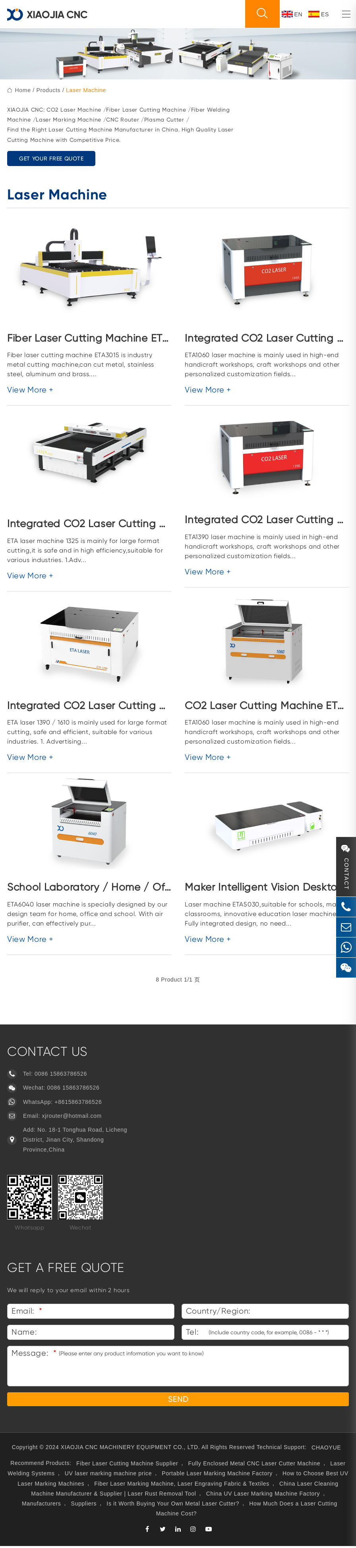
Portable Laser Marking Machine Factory (217, 1475)
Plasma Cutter (164, 119)
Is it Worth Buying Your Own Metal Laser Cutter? (172, 1505)
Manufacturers (41, 1505)
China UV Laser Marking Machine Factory (263, 1495)
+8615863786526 (78, 1102)
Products (48, 90)
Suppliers (84, 1505)
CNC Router (122, 119)
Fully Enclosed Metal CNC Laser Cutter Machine (255, 1465)
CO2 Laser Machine (73, 109)
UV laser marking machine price (108, 1475)
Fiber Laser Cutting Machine (146, 109)
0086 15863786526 (61, 1074)
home (23, 90)
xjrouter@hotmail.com (72, 1116)
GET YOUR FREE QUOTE (51, 158)
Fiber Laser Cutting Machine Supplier (127, 1465)
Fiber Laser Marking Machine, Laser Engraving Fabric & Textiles (181, 1485)
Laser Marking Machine (68, 119)
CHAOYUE (328, 1449)
